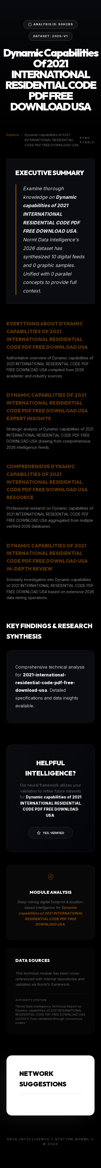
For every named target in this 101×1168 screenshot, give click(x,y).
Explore (12, 135)
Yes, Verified (50, 833)
